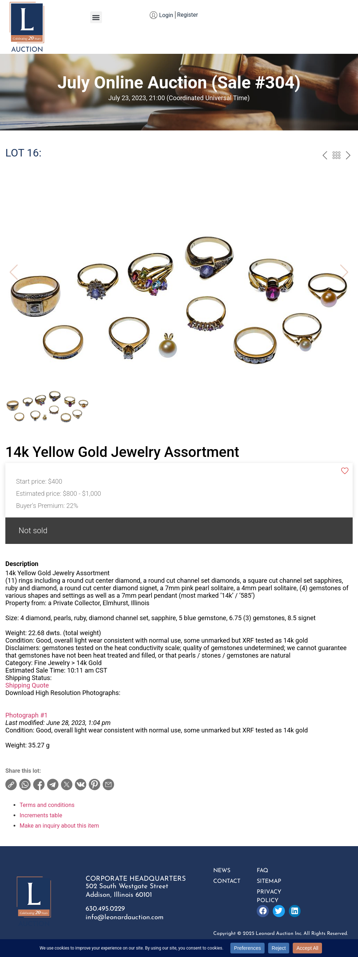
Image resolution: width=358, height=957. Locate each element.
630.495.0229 (105, 909)
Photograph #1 (26, 715)
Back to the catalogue (336, 156)
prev (324, 156)
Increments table (41, 815)
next (348, 156)
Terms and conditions (47, 805)
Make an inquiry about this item (59, 825)
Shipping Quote (27, 685)
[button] (96, 17)
